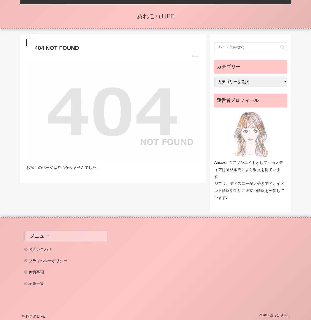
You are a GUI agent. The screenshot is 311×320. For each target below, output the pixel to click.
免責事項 (36, 272)
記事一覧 (36, 283)
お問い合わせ (40, 249)
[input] (250, 47)
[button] (282, 47)
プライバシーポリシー (48, 261)
